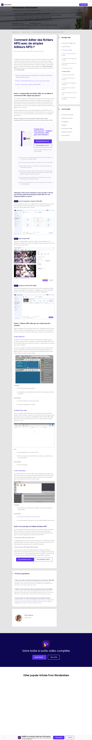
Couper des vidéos (25, 32)
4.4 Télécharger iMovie (67, 68)
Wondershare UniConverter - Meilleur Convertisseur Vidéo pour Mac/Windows (43, 132)
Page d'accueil (15, 32)
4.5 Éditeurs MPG (66, 71)
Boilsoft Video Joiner (21, 410)
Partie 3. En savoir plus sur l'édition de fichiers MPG (29, 84)
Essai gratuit (39, 663)
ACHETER (70, 737)
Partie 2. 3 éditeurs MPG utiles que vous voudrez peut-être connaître (34, 81)
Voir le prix (53, 663)
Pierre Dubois (19, 51)
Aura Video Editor (20, 470)
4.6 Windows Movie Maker (68, 74)
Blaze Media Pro (20, 336)
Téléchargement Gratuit (18, 23)
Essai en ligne (83, 4)
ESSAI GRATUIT (59, 737)
